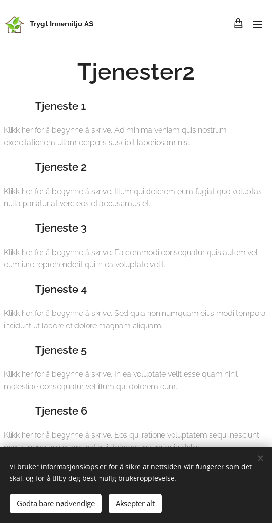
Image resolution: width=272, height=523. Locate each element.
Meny (257, 24)
